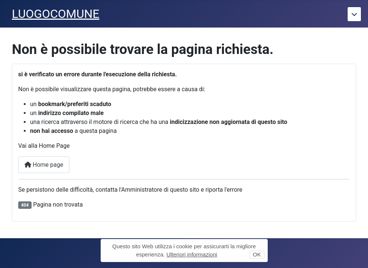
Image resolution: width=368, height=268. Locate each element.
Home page (44, 164)
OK (257, 254)
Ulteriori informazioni (191, 254)
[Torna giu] (354, 14)
